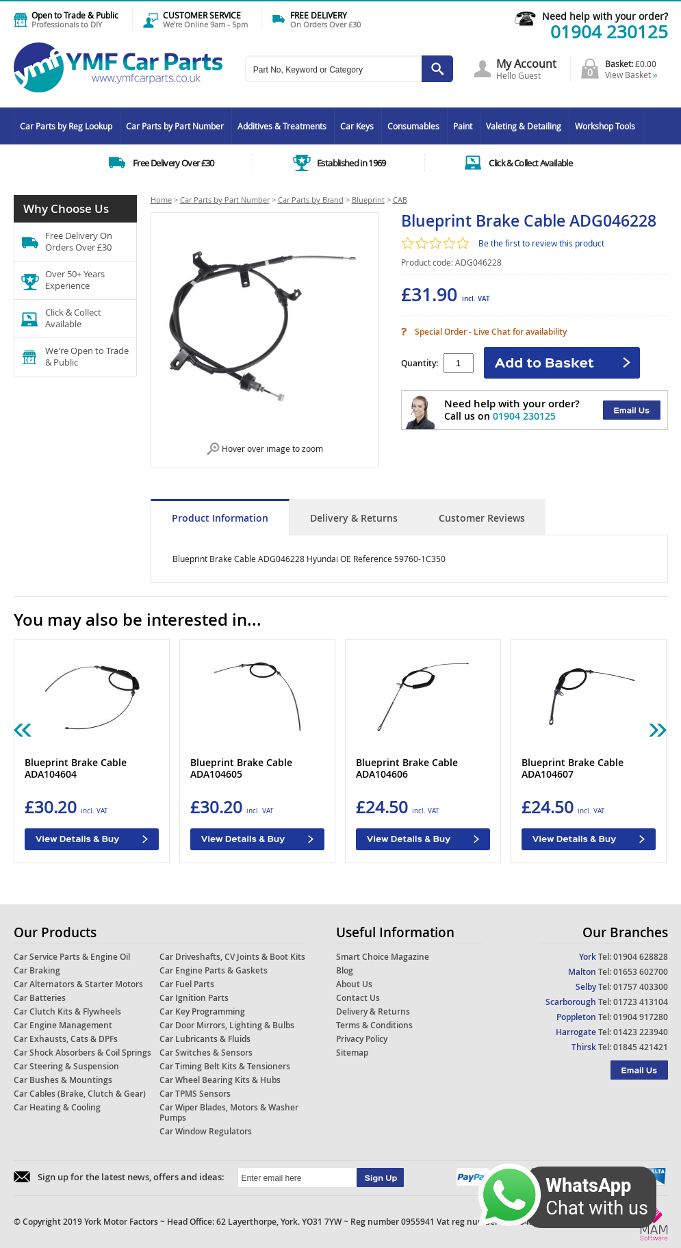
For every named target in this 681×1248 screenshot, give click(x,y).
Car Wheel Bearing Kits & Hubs (220, 1080)
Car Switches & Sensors (206, 1052)
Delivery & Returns (354, 517)
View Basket (631, 74)
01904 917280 (640, 1017)
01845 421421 (640, 1047)
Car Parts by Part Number (175, 125)
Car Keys (357, 125)
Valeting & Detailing (523, 125)
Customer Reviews (482, 517)
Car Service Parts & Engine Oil (72, 957)
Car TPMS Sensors (195, 1093)
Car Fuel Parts (186, 984)
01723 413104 (640, 1002)
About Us (354, 984)
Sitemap (352, 1052)
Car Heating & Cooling (57, 1107)
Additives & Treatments (281, 125)
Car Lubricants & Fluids (204, 1039)
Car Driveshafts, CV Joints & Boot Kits (232, 957)
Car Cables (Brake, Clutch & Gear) (80, 1093)
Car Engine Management (63, 1025)
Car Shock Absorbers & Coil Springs (82, 1052)
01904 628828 (640, 957)
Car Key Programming (202, 1011)
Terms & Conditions (374, 1025)
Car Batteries (40, 998)
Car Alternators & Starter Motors (78, 984)
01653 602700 (640, 972)
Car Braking (37, 970)
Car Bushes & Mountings (63, 1080)
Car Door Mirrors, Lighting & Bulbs (226, 1025)
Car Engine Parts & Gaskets (213, 970)
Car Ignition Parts (194, 998)
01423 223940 (640, 1032)
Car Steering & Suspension (66, 1066)
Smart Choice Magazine (382, 957)
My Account (526, 63)
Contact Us (358, 998)
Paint (462, 125)
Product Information (220, 517)
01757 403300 (640, 987)
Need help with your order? (605, 16)
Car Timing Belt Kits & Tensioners (224, 1066)
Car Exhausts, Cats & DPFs (66, 1039)
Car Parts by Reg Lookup (66, 125)
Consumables (413, 125)
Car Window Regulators (205, 1131)
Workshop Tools (605, 125)
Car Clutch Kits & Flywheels (67, 1011)
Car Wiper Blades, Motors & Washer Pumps (228, 1112)
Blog (344, 970)
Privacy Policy (361, 1039)
